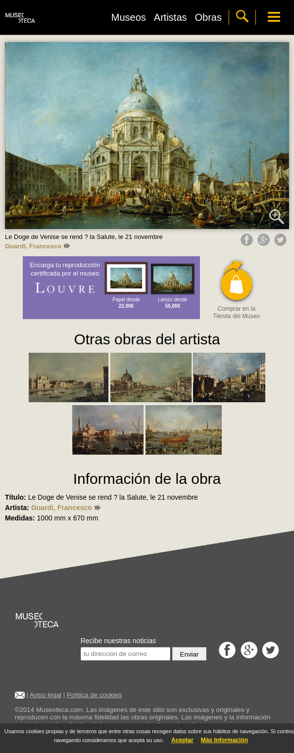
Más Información (224, 740)
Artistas (170, 17)
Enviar (189, 654)
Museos (128, 17)
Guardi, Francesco (37, 246)
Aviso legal (45, 695)
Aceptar (182, 740)
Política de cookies (94, 695)
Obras (208, 17)
